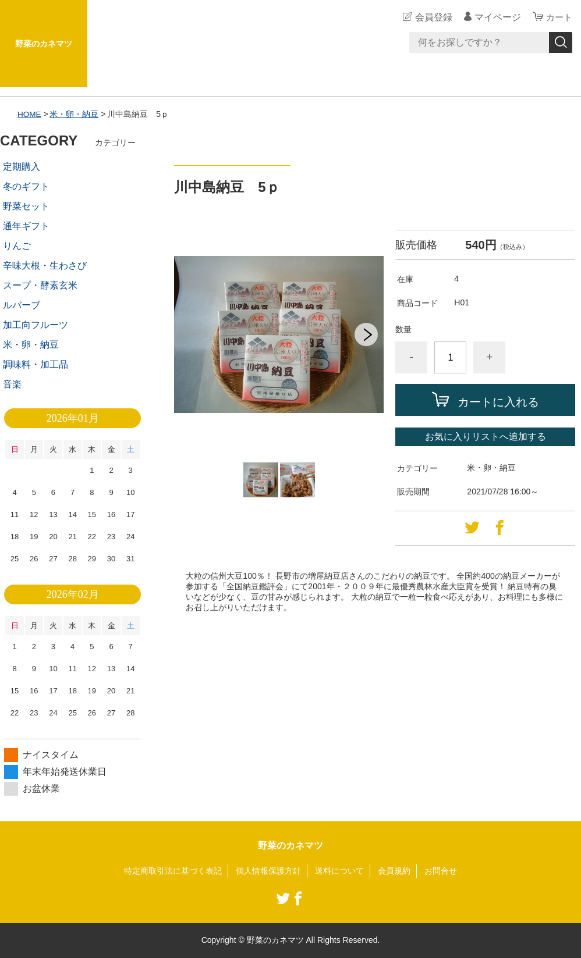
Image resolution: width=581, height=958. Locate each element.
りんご (17, 246)
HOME (29, 114)
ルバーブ (21, 305)
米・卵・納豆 (75, 114)
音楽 (12, 384)
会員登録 (432, 17)
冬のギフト (26, 186)
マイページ (496, 17)
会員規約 (394, 870)
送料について (339, 870)
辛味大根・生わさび (45, 265)
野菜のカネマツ (43, 43)
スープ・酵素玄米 (40, 285)
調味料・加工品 (35, 364)
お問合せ (440, 870)
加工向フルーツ (35, 325)
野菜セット (26, 206)
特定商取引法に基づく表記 (173, 870)
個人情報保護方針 (268, 870)
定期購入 (21, 167)
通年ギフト (26, 226)
